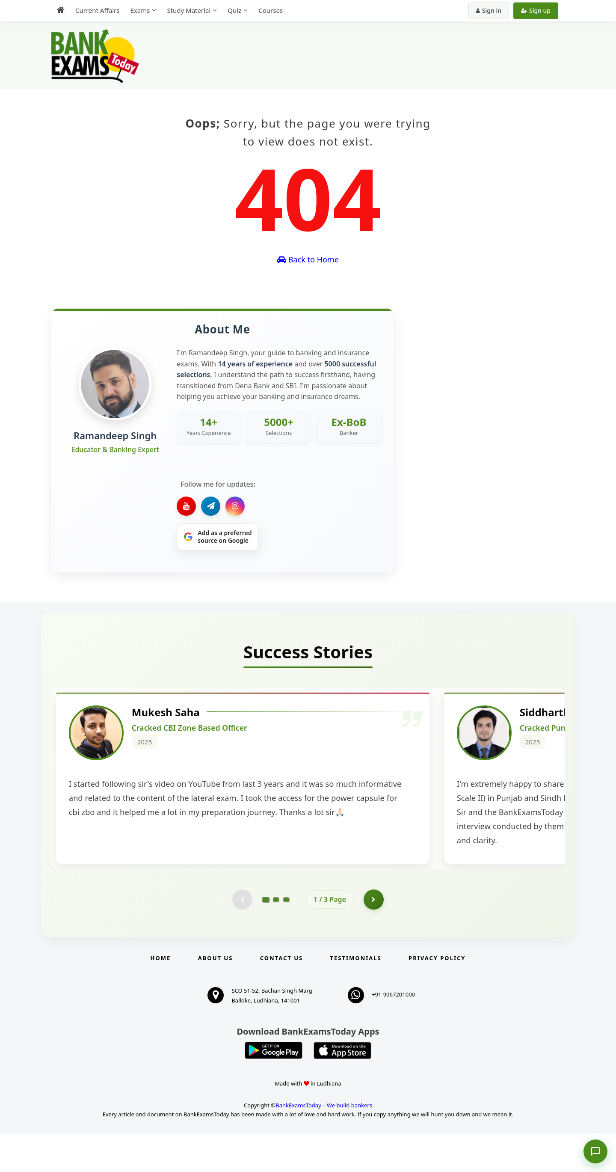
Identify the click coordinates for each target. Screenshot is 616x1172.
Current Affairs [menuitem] (97, 10)
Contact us (281, 996)
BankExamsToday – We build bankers (323, 1144)
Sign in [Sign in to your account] (488, 10)
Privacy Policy (437, 996)
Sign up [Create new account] (536, 10)
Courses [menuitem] (270, 10)
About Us (215, 996)
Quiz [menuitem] (234, 10)
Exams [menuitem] (140, 10)
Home (161, 996)
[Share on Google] (218, 537)
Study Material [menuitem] (188, 10)
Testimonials (356, 996)
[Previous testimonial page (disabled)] (241, 937)
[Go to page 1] (266, 937)
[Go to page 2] (276, 937)
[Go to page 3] (286, 937)
